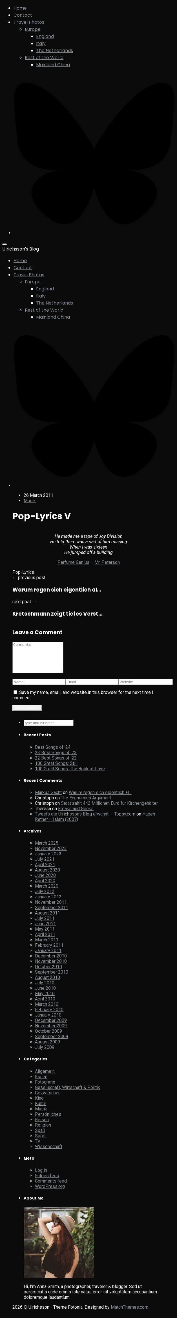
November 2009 (51, 1031)
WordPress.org (50, 1192)
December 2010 (51, 962)
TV (37, 1147)
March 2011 (46, 945)
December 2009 (51, 1026)
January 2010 (48, 1021)
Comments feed (51, 1187)
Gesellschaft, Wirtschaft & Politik (67, 1093)
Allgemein (45, 1077)
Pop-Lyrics (23, 572)
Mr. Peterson (107, 562)
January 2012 (48, 902)
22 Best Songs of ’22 (56, 764)
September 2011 (51, 913)
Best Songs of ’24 (52, 753)
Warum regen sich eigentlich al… (56, 590)
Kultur (40, 1109)
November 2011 (51, 908)
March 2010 (46, 1010)
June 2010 (45, 994)
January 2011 (48, 956)
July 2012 (44, 897)
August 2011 (47, 919)
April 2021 (45, 870)
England (45, 36)
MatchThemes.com (129, 1313)
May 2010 (45, 999)
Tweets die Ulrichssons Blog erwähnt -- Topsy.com (85, 820)
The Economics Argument (86, 803)
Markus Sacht (48, 798)
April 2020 (45, 886)
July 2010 (44, 988)
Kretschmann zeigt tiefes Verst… (57, 614)
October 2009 (48, 1037)
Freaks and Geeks (76, 814)
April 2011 (45, 940)
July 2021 (44, 865)
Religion (43, 1131)
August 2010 (47, 983)
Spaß (40, 1136)
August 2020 (47, 876)
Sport (40, 1141)
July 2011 (44, 924)
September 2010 (51, 978)
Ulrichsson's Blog (20, 249)
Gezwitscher (47, 1098)
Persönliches (48, 1120)
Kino (39, 1104)
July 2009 (44, 1053)
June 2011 (45, 929)
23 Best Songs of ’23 (56, 758)
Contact (23, 15)
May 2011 (45, 935)
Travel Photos (29, 22)
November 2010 (51, 967)
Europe (33, 29)
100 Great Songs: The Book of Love (70, 774)
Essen (41, 1082)
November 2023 (51, 854)
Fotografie (45, 1088)
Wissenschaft (48, 1152)
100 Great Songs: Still (56, 769)
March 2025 (46, 849)
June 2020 (45, 881)
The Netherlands (54, 50)
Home (20, 8)
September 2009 (51, 1042)
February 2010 (49, 1015)
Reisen (42, 1125)
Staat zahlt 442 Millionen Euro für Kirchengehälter (109, 809)
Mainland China (53, 64)
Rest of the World (44, 57)
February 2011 (49, 951)
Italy (41, 43)
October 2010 (48, 972)
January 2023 (48, 859)
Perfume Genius (73, 562)
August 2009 (47, 1047)
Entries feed (47, 1181)
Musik (30, 500)
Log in (41, 1176)
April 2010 (45, 1005)
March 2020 (46, 892)
